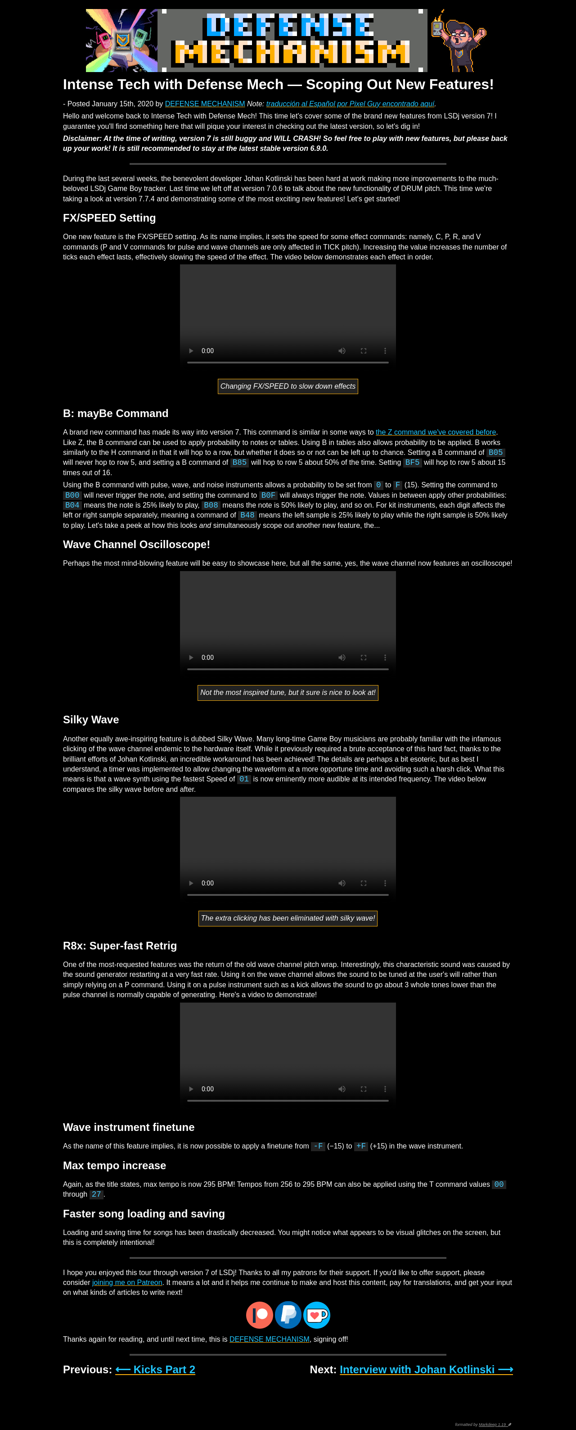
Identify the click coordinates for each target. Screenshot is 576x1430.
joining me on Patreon (127, 1282)
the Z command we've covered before (436, 432)
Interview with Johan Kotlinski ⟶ (426, 1369)
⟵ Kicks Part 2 (155, 1369)
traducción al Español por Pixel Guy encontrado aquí (350, 104)
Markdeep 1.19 (493, 1424)
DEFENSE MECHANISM (205, 104)
